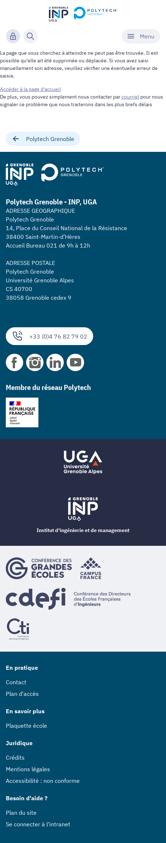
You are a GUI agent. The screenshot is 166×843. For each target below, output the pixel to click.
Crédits (15, 757)
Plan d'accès (22, 693)
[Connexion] (13, 36)
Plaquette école (26, 725)
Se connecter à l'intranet (38, 824)
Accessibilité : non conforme (43, 780)
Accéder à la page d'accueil (30, 89)
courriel (130, 97)
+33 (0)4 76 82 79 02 (49, 336)
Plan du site (21, 812)
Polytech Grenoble (43, 138)
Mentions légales (28, 769)
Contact (16, 682)
